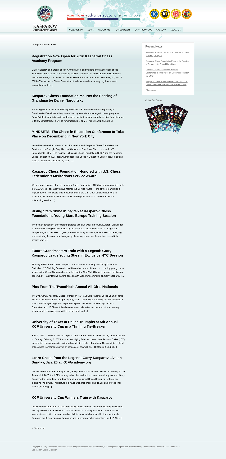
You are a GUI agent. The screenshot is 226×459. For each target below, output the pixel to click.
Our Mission (76, 30)
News (91, 30)
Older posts (38, 428)
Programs (104, 30)
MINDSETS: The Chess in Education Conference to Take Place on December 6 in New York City (167, 73)
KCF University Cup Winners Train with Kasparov (72, 397)
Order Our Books (153, 100)
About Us (175, 30)
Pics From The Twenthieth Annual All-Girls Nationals (75, 287)
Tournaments (122, 30)
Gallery (161, 30)
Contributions (143, 30)
